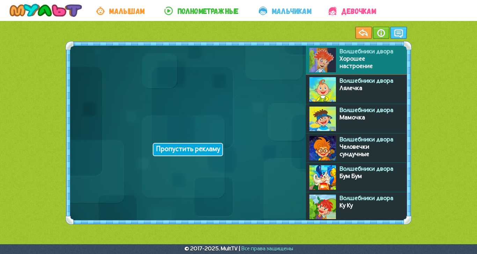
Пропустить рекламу (188, 149)
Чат (398, 32)
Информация (381, 32)
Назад (363, 32)
